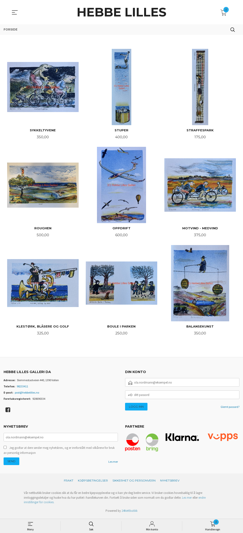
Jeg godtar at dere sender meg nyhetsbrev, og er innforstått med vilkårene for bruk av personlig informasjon (59, 452)
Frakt (68, 482)
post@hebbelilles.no (27, 394)
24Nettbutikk (129, 512)
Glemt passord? (230, 408)
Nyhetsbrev (169, 482)
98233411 (22, 388)
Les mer (113, 463)
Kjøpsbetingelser (93, 482)
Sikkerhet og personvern (134, 482)
